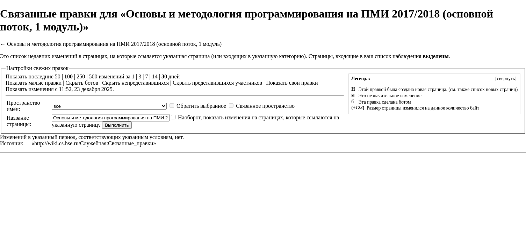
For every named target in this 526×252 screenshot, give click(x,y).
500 (93, 76)
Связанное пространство (265, 106)
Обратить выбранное (201, 106)
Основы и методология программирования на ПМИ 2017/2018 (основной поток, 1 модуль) (114, 44)
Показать (16, 83)
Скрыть (74, 83)
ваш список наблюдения (392, 56)
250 (81, 76)
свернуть (506, 78)
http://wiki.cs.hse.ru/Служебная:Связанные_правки (93, 143)
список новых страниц (493, 89)
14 (155, 76)
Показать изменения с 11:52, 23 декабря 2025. (60, 89)
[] (506, 78)
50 (57, 76)
